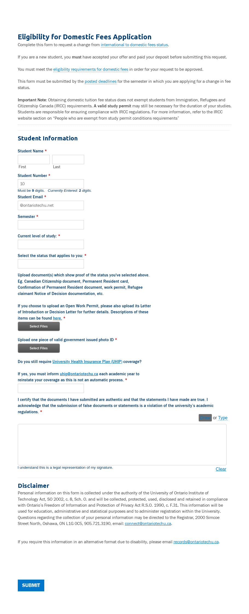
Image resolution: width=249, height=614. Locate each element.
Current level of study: (39, 237)
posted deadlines (100, 81)
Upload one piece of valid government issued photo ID (67, 340)
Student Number (34, 176)
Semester (28, 217)
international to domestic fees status (134, 44)
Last (56, 167)
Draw (205, 416)
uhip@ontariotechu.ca (79, 373)
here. (57, 317)
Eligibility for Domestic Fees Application (125, 16)
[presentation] (59, 561)
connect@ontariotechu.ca (148, 522)
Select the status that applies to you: (52, 256)
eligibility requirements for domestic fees (90, 69)
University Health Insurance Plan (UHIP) (87, 361)
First (22, 167)
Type (223, 416)
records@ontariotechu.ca (196, 540)
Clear (221, 468)
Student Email (32, 198)
